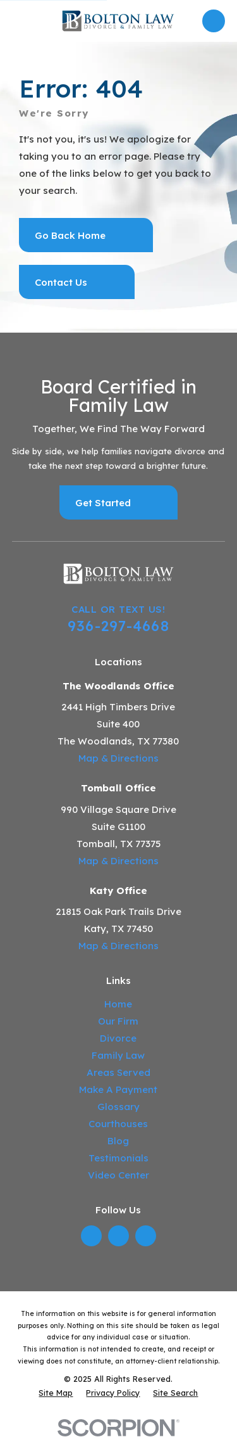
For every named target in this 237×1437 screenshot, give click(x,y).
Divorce (118, 1038)
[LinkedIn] (91, 1235)
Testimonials (118, 1158)
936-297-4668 (118, 625)
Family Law (118, 1055)
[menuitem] (56, 1393)
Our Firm (118, 1021)
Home (118, 1004)
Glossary (118, 1107)
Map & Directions (118, 758)
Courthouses (118, 1124)
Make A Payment (118, 1089)
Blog (118, 1141)
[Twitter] (118, 1235)
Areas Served (118, 1072)
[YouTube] (146, 1235)
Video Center (118, 1175)
